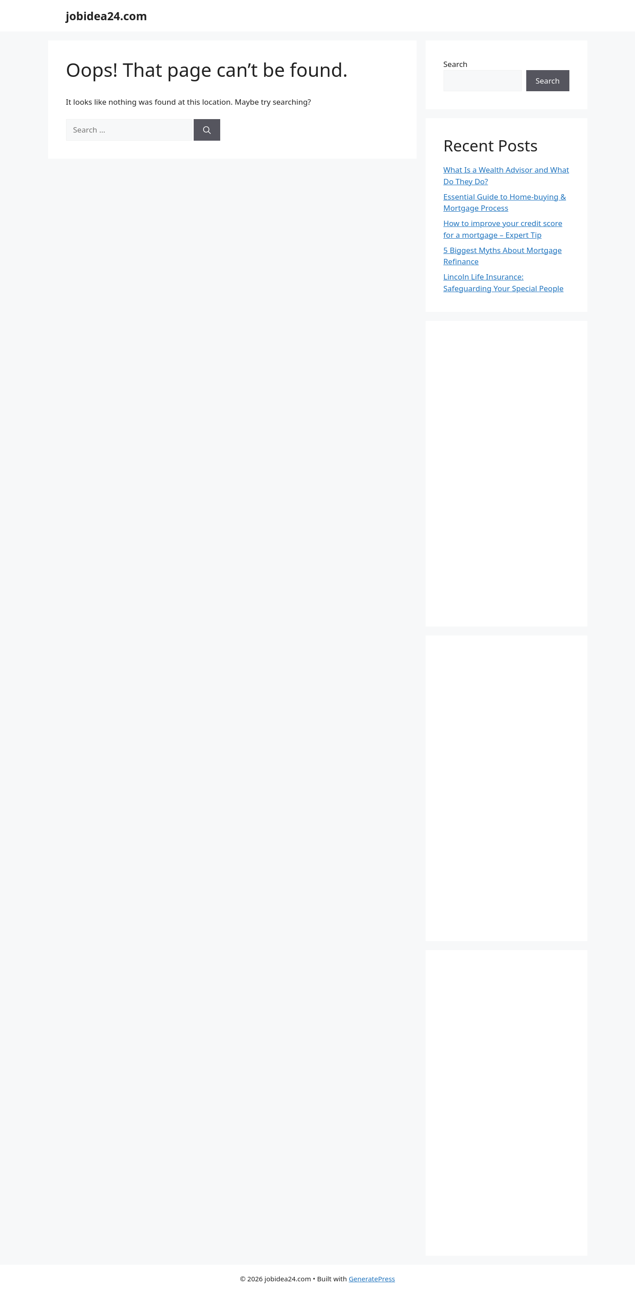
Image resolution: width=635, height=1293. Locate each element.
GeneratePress (372, 1278)
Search (456, 64)
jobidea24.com (106, 15)
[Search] (207, 130)
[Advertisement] (506, 474)
